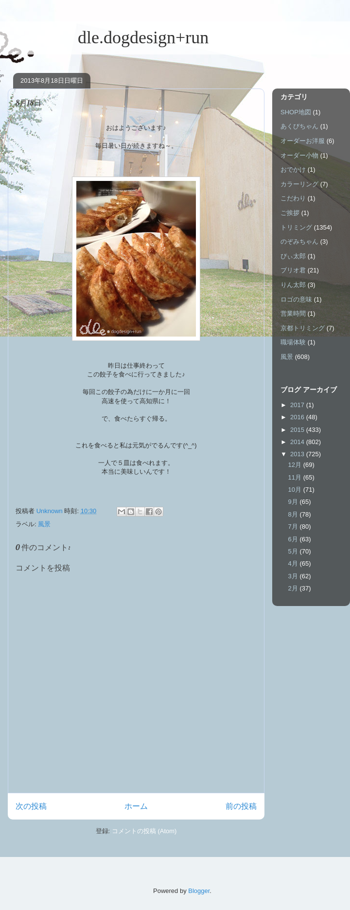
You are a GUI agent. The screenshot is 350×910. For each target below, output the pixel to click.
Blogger (199, 890)
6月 (294, 539)
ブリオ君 (293, 270)
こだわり (293, 198)
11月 (295, 477)
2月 (294, 588)
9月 (294, 501)
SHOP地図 (295, 112)
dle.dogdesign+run (108, 37)
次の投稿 (31, 806)
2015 (298, 429)
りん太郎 (293, 284)
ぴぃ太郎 (293, 256)
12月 (295, 464)
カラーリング (299, 184)
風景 (44, 524)
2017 (298, 405)
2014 (298, 442)
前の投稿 (241, 806)
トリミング (296, 227)
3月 (294, 576)
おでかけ (293, 169)
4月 (294, 563)
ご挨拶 (289, 212)
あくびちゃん (299, 126)
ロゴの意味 (296, 299)
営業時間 (293, 313)
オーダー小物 (299, 155)
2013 (298, 454)
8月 (294, 514)
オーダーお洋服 (302, 140)
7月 (294, 526)
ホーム (136, 806)
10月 (295, 489)
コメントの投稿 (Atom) (144, 831)
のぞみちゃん (299, 241)
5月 (294, 551)
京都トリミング (302, 328)
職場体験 (293, 342)
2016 (298, 417)
